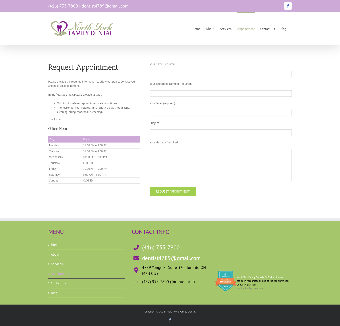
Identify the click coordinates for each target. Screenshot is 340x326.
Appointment (60, 274)
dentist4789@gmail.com (105, 6)
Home (55, 245)
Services (57, 264)
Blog (54, 293)
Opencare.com (255, 288)
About (55, 254)
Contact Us (58, 283)
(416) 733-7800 (63, 6)
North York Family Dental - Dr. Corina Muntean (260, 277)
